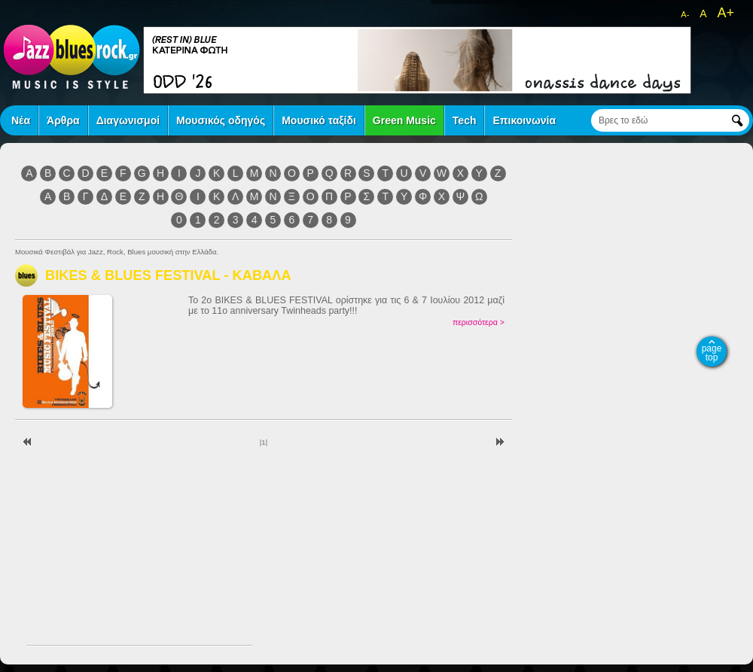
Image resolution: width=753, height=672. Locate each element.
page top (712, 353)
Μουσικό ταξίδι (319, 120)
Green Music (404, 120)
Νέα (20, 120)
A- (685, 14)
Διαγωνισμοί (128, 120)
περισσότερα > (479, 322)
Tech (465, 120)
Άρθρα (63, 120)
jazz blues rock (71, 56)
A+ (725, 12)
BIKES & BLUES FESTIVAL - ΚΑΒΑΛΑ (168, 275)
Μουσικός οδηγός (220, 120)
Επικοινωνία (524, 120)
